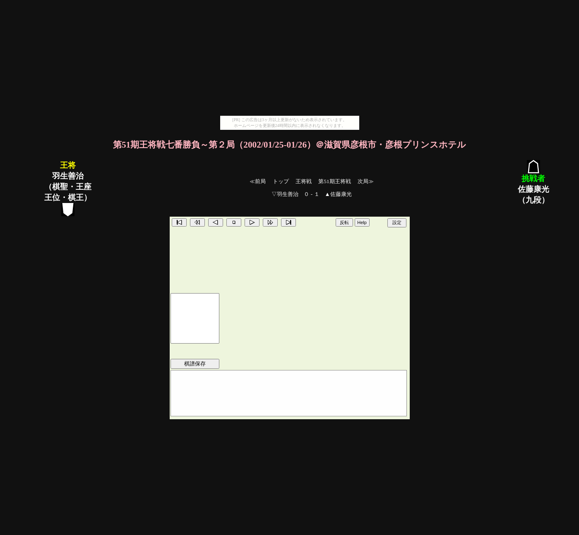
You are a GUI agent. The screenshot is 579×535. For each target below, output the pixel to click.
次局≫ (366, 181)
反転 (344, 222)
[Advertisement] (289, 58)
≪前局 (258, 181)
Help (362, 222)
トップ (281, 181)
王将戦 (304, 181)
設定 (396, 222)
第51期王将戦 (334, 181)
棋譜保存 (195, 364)
